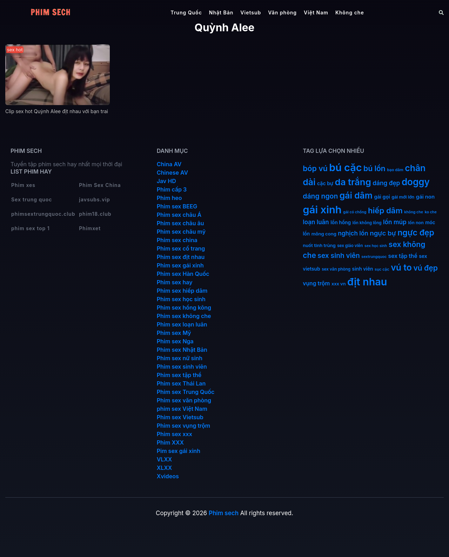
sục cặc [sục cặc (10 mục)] (382, 269)
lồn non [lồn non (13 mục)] (416, 222)
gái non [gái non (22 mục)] (425, 196)
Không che (349, 12)
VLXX (164, 459)
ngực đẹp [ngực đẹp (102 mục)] (415, 233)
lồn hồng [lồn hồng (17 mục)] (340, 222)
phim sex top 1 (30, 228)
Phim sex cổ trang (181, 248)
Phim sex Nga (175, 341)
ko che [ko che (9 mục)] (431, 212)
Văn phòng (282, 12)
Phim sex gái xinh (180, 265)
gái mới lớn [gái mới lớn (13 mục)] (402, 197)
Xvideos (168, 476)
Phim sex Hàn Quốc (183, 273)
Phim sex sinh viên (182, 366)
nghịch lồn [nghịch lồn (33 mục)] (353, 233)
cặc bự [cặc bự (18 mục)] (325, 183)
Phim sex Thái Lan (181, 383)
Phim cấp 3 (172, 189)
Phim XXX (170, 442)
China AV (169, 164)
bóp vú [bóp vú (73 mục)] (315, 168)
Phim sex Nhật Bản (182, 349)
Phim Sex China (100, 185)
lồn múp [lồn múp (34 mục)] (395, 222)
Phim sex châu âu (180, 223)
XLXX (164, 467)
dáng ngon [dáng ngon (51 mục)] (320, 196)
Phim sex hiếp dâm (182, 290)
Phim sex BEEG (177, 206)
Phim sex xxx (174, 434)
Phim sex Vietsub (180, 417)
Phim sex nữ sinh (180, 358)
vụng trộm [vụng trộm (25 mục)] (316, 283)
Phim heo (169, 197)
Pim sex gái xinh (178, 450)
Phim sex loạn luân (182, 324)
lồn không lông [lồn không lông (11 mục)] (367, 222)
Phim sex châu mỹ (181, 231)
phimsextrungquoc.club (43, 214)
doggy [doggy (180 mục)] (416, 181)
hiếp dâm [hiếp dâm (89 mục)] (385, 210)
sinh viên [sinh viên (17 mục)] (362, 269)
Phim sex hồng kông (184, 307)
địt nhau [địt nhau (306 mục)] (367, 282)
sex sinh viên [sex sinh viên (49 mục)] (338, 255)
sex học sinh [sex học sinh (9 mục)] (375, 246)
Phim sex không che (184, 315)
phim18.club (95, 214)
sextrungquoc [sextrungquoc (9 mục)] (374, 256)
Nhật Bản (221, 12)
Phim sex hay (175, 282)
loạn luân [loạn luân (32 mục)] (316, 222)
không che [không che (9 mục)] (413, 212)
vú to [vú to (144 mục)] (401, 267)
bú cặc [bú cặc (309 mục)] (345, 167)
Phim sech (224, 513)
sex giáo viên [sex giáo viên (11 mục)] (350, 245)
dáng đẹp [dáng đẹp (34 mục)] (386, 183)
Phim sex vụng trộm (183, 425)
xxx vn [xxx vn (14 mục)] (338, 283)
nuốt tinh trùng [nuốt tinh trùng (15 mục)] (319, 245)
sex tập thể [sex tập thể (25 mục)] (402, 256)
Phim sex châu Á (179, 214)
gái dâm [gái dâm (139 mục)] (356, 195)
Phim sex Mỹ (174, 332)
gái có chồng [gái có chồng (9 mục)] (354, 212)
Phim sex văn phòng (184, 400)
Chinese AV (172, 172)
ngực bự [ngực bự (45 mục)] (383, 233)
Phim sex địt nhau (181, 256)
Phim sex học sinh (181, 299)
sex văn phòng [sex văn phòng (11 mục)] (336, 269)
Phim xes (23, 185)
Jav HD (166, 180)
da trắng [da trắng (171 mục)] (353, 181)
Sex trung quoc (31, 199)
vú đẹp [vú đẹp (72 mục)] (425, 268)
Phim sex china (177, 240)
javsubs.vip (94, 199)
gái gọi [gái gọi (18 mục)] (382, 197)
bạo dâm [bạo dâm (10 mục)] (395, 169)
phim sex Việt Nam (182, 408)
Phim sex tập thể (179, 374)
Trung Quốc (186, 12)
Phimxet (90, 228)
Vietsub (250, 12)
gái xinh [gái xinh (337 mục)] (322, 209)
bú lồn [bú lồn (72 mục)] (374, 168)
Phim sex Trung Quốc (186, 391)
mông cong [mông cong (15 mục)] (323, 234)
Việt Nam (316, 12)
